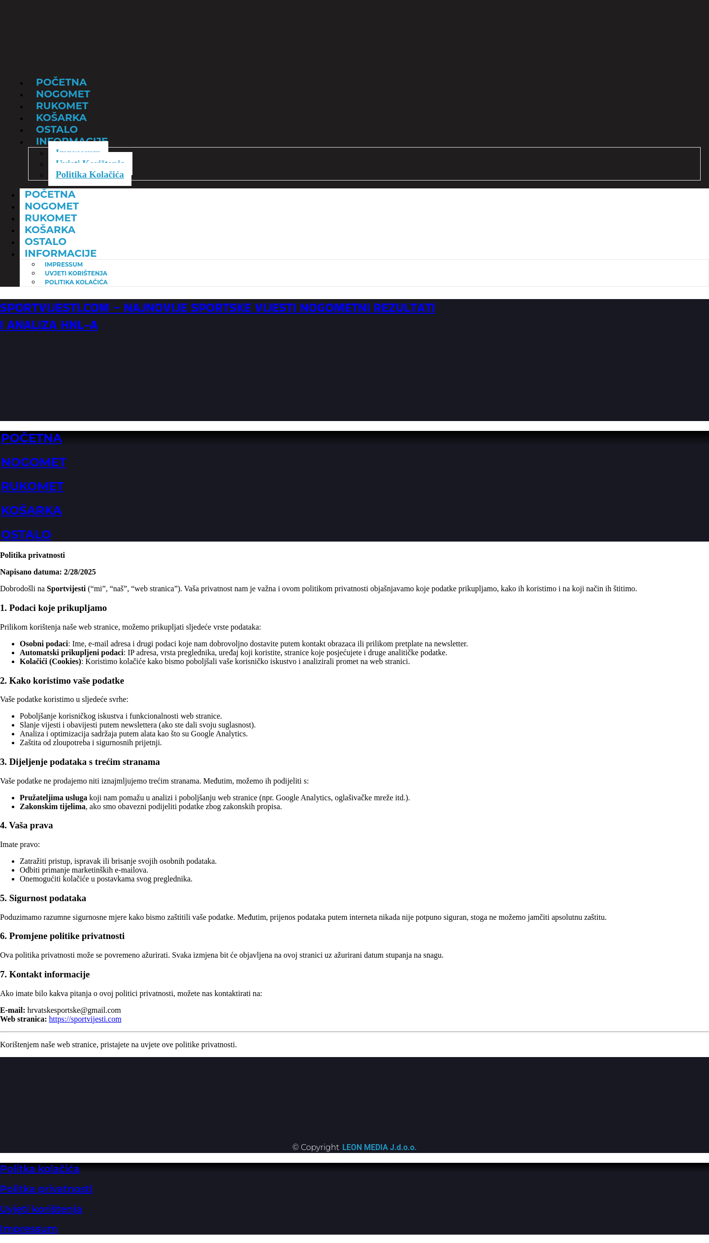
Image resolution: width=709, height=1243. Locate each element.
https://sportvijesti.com (85, 1019)
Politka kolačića (40, 1169)
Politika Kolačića (90, 174)
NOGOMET (33, 462)
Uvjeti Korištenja (76, 273)
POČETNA (31, 438)
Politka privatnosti (46, 1189)
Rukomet (51, 218)
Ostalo (45, 241)
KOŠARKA (31, 510)
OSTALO (26, 534)
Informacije (61, 253)
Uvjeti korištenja (41, 1209)
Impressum (64, 264)
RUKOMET (32, 486)
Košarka (50, 230)
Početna (50, 194)
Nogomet (52, 206)
